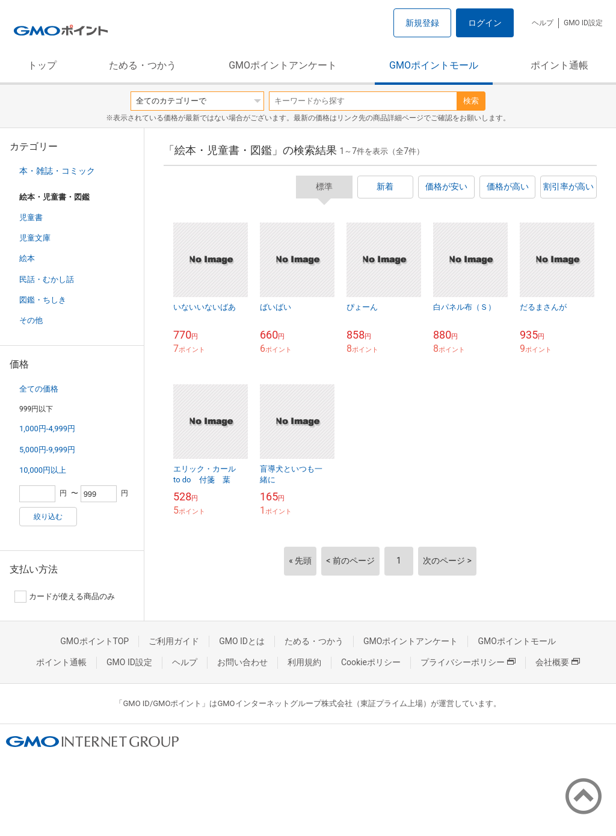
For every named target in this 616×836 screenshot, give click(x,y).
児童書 (31, 217)
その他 (31, 320)
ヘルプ (542, 23)
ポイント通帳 (559, 65)
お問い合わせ (242, 662)
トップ (42, 65)
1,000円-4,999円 (47, 428)
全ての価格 (38, 388)
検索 (471, 100)
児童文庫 (35, 237)
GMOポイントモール (433, 65)
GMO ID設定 (583, 23)
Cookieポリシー (371, 662)
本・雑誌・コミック (57, 171)
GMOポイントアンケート (283, 65)
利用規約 (304, 662)
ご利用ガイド (174, 641)
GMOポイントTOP (94, 641)
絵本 (27, 258)
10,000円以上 (42, 470)
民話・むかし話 (46, 279)
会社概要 (557, 662)
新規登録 (422, 23)
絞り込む (48, 516)
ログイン (485, 23)
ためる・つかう (142, 65)
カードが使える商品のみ (64, 597)
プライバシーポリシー (468, 662)
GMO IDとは (242, 641)
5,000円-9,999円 (47, 449)
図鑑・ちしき (42, 299)
